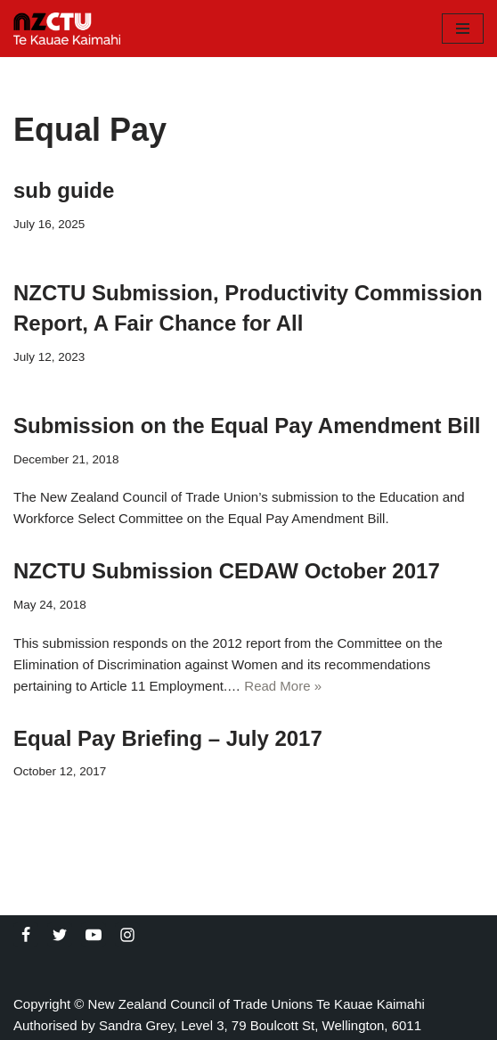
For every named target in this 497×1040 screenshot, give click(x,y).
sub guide (63, 190)
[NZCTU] (66, 28)
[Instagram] (127, 934)
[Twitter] (59, 934)
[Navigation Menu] (463, 28)
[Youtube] (93, 934)
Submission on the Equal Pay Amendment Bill (247, 426)
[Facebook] (25, 934)
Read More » (283, 685)
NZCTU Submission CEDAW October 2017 (226, 571)
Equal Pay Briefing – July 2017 (167, 738)
